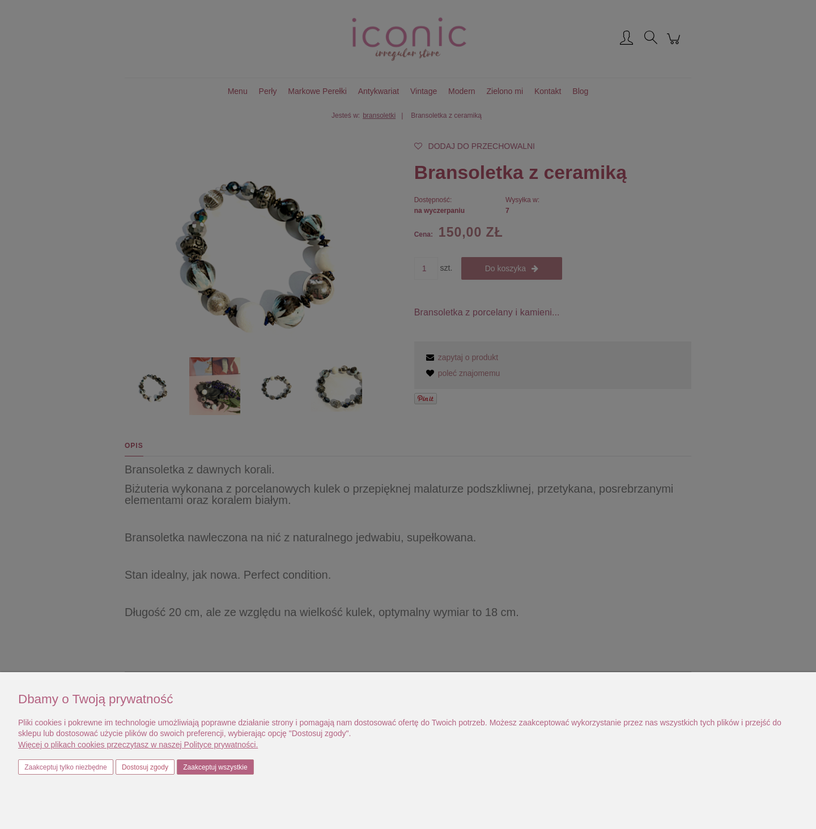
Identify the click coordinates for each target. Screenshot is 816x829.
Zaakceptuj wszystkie (215, 767)
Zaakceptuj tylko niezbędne (65, 767)
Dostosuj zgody (145, 767)
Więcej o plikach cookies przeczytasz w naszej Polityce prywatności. (138, 744)
